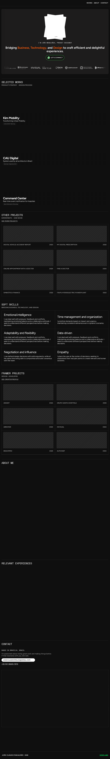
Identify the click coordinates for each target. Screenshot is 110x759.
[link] (28, 289)
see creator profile (100, 430)
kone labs (104, 755)
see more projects (100, 274)
